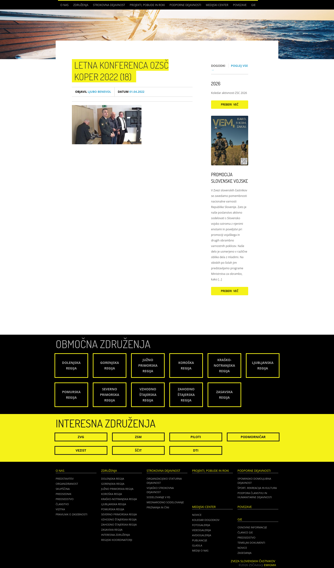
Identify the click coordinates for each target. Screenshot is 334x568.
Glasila (197, 545)
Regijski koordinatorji (116, 540)
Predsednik (63, 494)
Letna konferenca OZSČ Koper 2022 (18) (121, 70)
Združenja (80, 5)
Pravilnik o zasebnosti (71, 514)
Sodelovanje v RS (158, 497)
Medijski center (217, 5)
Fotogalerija (201, 525)
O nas (64, 5)
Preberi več (229, 104)
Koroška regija (111, 494)
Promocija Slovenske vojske (229, 177)
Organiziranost (67, 483)
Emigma (270, 565)
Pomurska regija (112, 509)
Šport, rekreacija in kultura (257, 488)
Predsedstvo (65, 499)
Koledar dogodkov (205, 520)
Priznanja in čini (158, 507)
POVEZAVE (240, 5)
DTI (195, 450)
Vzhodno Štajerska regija (119, 519)
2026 (215, 83)
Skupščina (63, 489)
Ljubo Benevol (93, 92)
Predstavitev (65, 478)
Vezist (81, 450)
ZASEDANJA (244, 553)
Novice (197, 515)
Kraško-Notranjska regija (119, 499)
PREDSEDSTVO (246, 537)
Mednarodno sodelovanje (165, 502)
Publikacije (199, 540)
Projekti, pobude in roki (147, 5)
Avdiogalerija (201, 535)
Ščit (138, 450)
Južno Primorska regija (117, 489)
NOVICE (242, 547)
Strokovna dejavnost (109, 5)
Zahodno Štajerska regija (119, 524)
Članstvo (62, 504)
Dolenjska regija (112, 478)
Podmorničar (253, 437)
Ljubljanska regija (113, 504)
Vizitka (60, 509)
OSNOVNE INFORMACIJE (252, 527)
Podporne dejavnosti (185, 5)
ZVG (81, 437)
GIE (253, 5)
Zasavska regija (111, 529)
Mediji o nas (200, 550)
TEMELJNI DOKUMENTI (251, 542)
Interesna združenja (115, 534)
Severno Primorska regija (119, 514)
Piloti (195, 437)
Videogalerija (201, 530)
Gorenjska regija (112, 483)
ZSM (138, 437)
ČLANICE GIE (245, 532)
